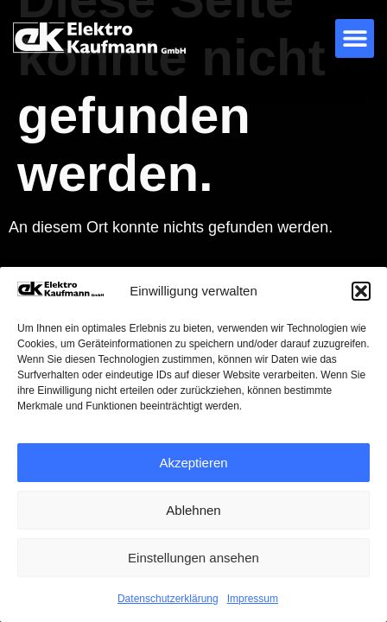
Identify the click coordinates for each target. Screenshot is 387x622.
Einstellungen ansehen (193, 557)
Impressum (252, 599)
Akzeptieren (193, 462)
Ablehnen (193, 510)
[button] (361, 291)
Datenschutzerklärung (168, 599)
